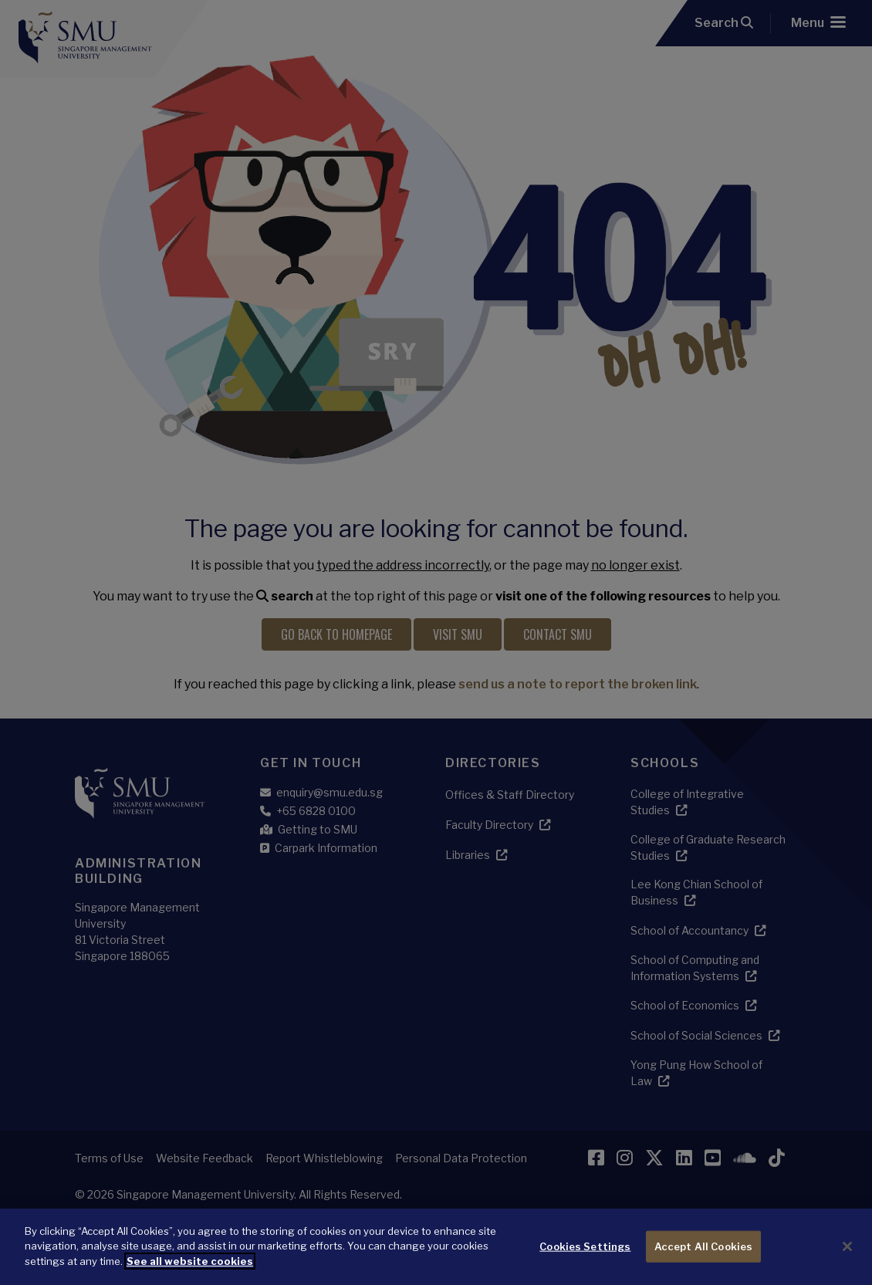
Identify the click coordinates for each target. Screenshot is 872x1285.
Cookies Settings (584, 1257)
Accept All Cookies (703, 1257)
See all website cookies (190, 1272)
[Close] (847, 1257)
